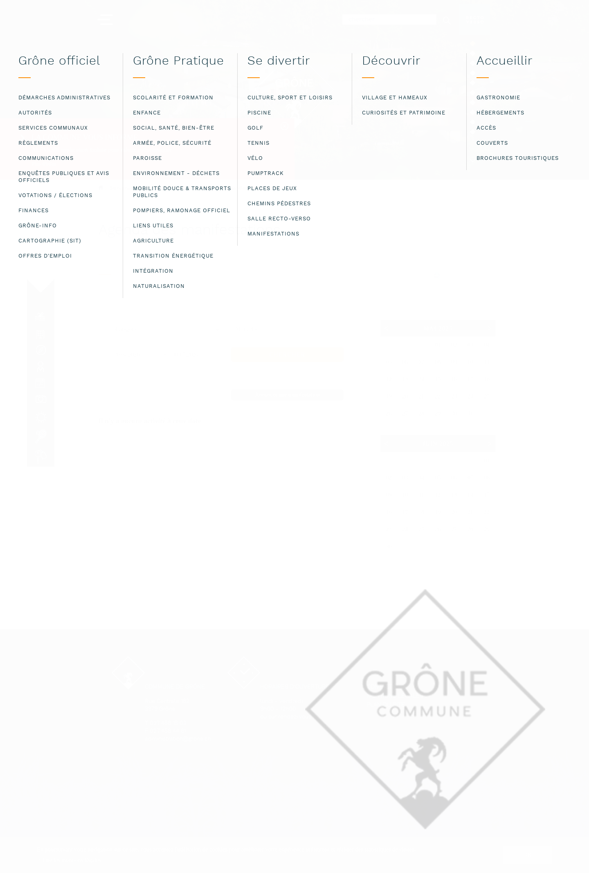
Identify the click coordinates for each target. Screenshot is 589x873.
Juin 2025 (438, 443)
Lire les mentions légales (71, 860)
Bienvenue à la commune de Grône (151, 188)
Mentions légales (395, 696)
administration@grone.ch (178, 739)
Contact (379, 687)
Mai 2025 (437, 328)
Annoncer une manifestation (287, 395)
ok (528, 854)
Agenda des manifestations (231, 188)
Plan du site (386, 705)
